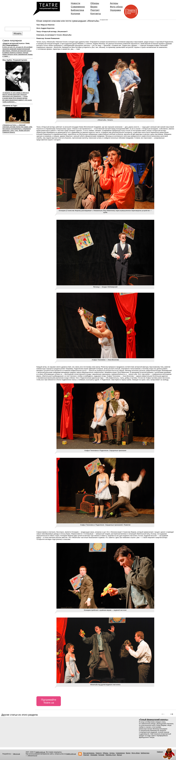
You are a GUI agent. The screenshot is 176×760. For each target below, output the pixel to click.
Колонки (75, 13)
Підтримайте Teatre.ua (48, 701)
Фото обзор (116, 7)
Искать (18, 33)
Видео (93, 7)
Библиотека (77, 10)
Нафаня (160, 752)
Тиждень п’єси (110, 755)
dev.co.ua (16, 754)
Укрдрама (115, 10)
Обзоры (94, 3)
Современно (78, 7)
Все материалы (88, 753)
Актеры (114, 3)
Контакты (95, 13)
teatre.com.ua (40, 752)
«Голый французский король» (153, 720)
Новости (75, 3)
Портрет (95, 10)
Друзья (119, 755)
